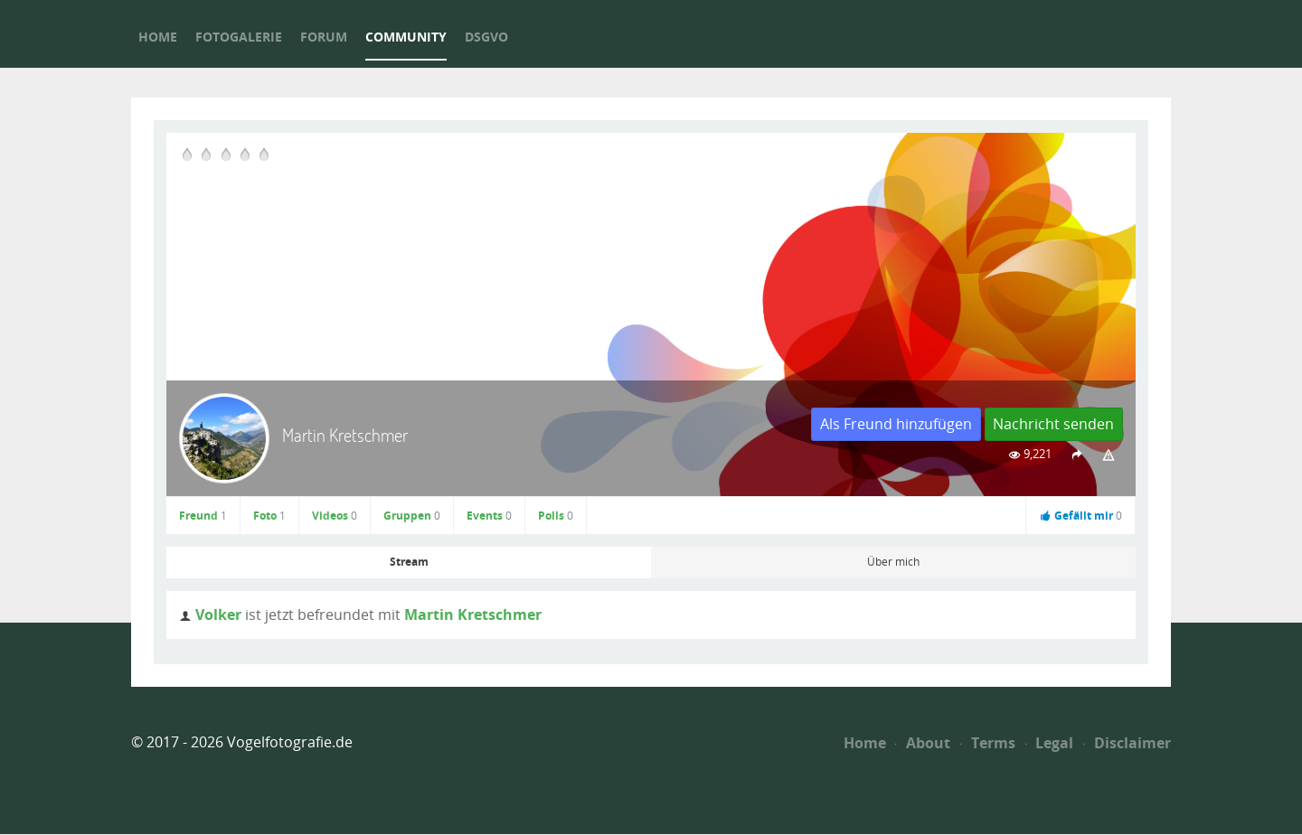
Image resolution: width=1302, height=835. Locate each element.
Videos (334, 515)
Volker (218, 614)
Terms (987, 743)
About (922, 743)
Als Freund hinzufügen (896, 424)
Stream (409, 561)
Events (489, 515)
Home (865, 743)
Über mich (893, 562)
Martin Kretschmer (473, 614)
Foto (269, 515)
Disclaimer (1127, 743)
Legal (1049, 743)
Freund (203, 515)
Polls (555, 515)
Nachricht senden (1053, 424)
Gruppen (411, 515)
